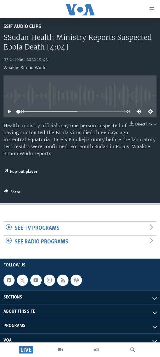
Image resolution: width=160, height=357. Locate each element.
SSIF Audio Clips (22, 26)
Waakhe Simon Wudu (25, 67)
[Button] (12, 193)
